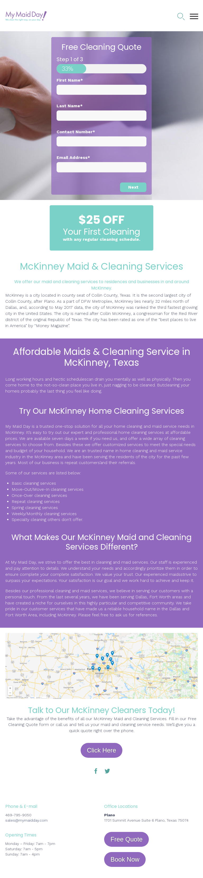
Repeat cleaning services (36, 501)
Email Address (73, 157)
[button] (102, 750)
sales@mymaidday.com (26, 820)
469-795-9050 (18, 815)
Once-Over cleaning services (39, 495)
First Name (70, 80)
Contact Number (76, 131)
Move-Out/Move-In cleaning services (48, 489)
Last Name (70, 105)
